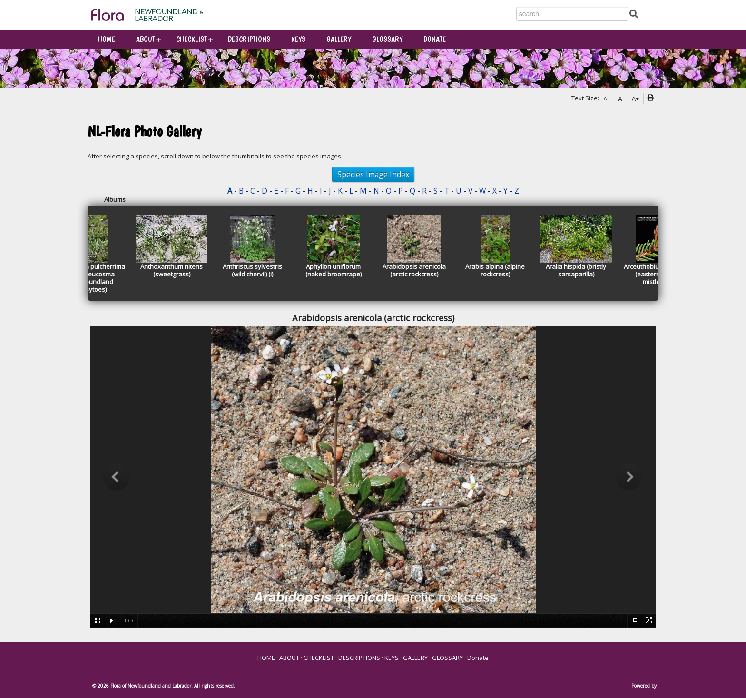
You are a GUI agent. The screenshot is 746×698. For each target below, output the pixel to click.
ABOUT (145, 39)
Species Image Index (373, 174)
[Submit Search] (633, 13)
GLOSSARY (387, 39)
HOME (106, 39)
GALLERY (338, 39)
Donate (434, 39)
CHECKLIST (191, 39)
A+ (635, 98)
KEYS (298, 39)
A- (606, 98)
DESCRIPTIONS (249, 39)
